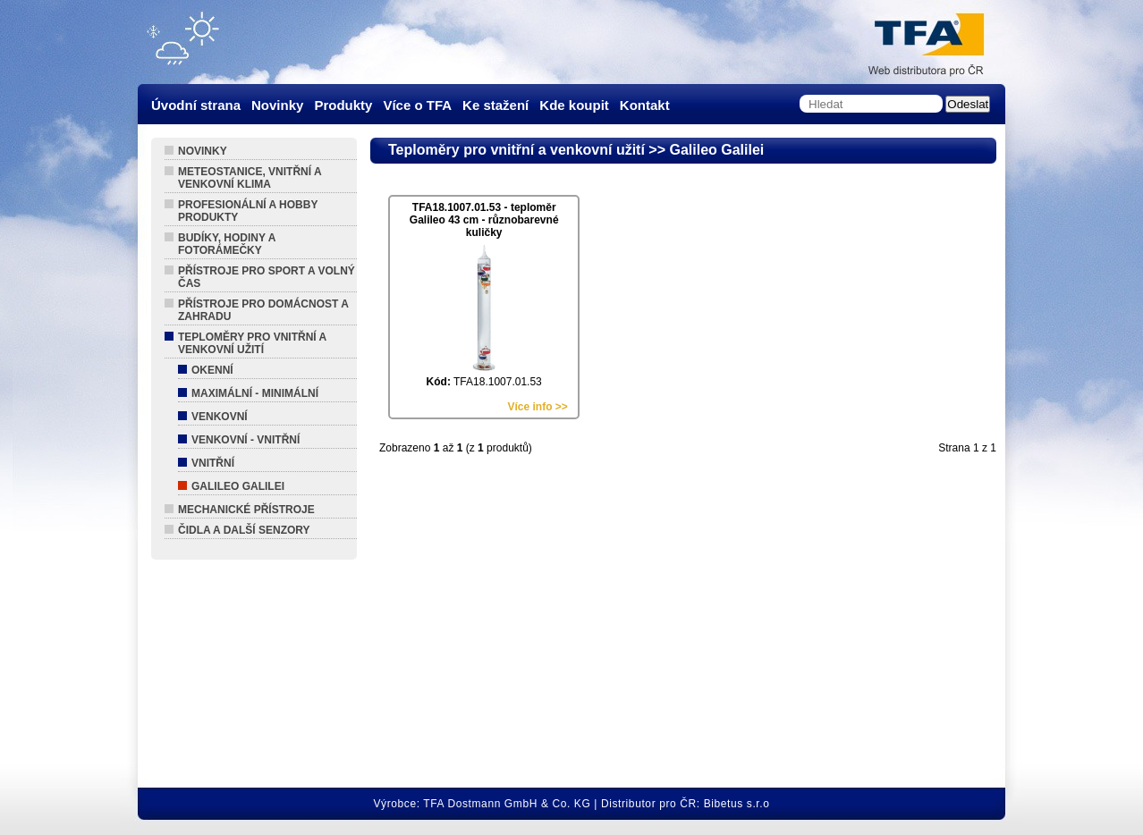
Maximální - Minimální (254, 393)
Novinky (202, 151)
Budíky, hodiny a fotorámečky (226, 244)
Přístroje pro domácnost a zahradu (263, 310)
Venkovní (219, 416)
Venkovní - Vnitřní (245, 440)
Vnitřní (212, 463)
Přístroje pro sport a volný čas (266, 277)
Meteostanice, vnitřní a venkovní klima (250, 177)
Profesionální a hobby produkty (248, 211)
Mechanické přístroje (246, 509)
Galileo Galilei (237, 486)
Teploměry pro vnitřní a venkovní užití (252, 343)
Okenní (212, 370)
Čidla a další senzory (244, 530)
